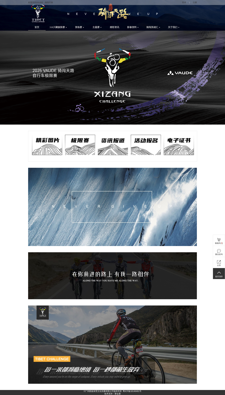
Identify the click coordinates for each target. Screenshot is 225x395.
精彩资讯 (114, 27)
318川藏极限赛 (58, 27)
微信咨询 (219, 254)
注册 (195, 2)
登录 (184, 2)
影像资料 (133, 27)
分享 (219, 265)
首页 (37, 27)
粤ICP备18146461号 (132, 391)
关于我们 (173, 27)
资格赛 (79, 27)
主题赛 (97, 27)
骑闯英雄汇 (153, 27)
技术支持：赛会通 (112, 393)
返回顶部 (219, 276)
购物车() (219, 243)
